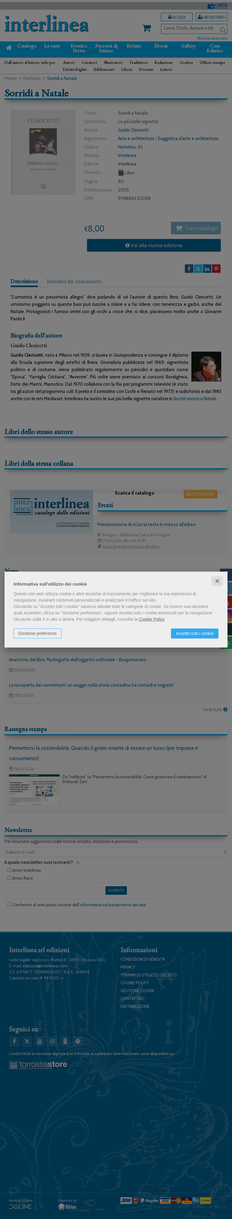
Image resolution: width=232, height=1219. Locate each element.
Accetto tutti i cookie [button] (195, 633)
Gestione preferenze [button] (37, 633)
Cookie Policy (151, 618)
